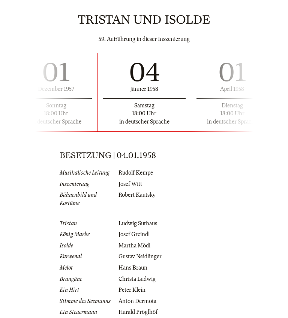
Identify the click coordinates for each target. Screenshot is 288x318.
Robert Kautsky (137, 195)
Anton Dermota (137, 301)
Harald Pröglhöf (138, 312)
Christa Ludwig (137, 279)
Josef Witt (130, 184)
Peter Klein (132, 290)
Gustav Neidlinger (140, 256)
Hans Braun (132, 268)
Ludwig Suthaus (137, 223)
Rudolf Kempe (135, 173)
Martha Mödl (134, 246)
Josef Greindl (134, 234)
